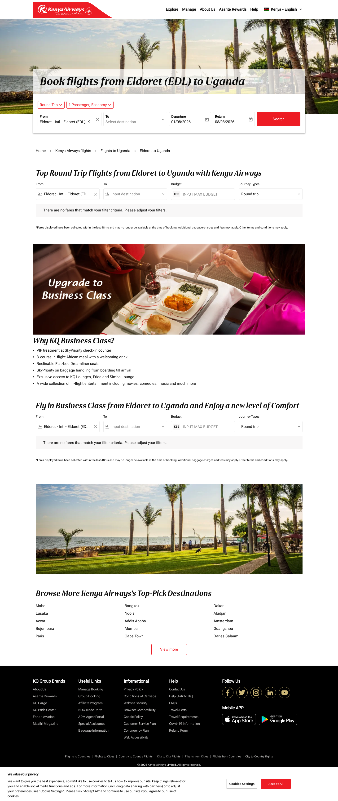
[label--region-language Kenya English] (283, 9)
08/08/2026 (224, 122)
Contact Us (177, 689)
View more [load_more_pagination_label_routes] (169, 649)
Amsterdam (223, 621)
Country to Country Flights (136, 756)
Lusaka (42, 613)
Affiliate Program (90, 703)
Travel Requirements (183, 717)
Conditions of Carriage (140, 696)
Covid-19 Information (184, 723)
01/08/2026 (181, 122)
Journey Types (249, 184)
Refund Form (178, 730)
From (44, 116)
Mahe (40, 606)
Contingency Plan (136, 730)
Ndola (130, 613)
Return (220, 116)
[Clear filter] (95, 194)
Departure (178, 116)
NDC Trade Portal (90, 710)
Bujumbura (45, 628)
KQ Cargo (40, 703)
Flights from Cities (196, 756)
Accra (40, 621)
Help (254, 9)
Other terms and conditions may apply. (263, 227)
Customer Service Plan (140, 723)
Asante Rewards (232, 9)
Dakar (219, 606)
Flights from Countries (227, 756)
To (107, 116)
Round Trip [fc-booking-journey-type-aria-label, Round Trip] (49, 105)
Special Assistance (91, 723)
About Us (207, 9)
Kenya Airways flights (73, 150)
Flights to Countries (77, 756)
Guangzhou (223, 628)
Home (41, 150)
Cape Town (134, 636)
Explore (172, 9)
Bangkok (132, 606)
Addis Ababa (135, 621)
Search (279, 119)
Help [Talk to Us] (181, 696)
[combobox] (67, 122)
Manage (189, 9)
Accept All (276, 784)
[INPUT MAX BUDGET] (206, 194)
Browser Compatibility (139, 710)
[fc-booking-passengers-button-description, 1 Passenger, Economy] (88, 105)
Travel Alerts (178, 710)
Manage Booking (90, 689)
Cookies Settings (242, 784)
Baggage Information (93, 730)
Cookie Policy (133, 717)
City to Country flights (259, 756)
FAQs (173, 703)
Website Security (135, 703)
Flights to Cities (104, 756)
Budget (176, 184)
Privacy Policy (133, 689)
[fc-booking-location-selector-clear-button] (98, 119)
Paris (40, 636)
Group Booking (89, 696)
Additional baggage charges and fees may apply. (208, 227)
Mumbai (132, 628)
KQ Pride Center (44, 710)
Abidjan (220, 613)
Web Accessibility (136, 737)
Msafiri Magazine (45, 723)
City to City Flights (168, 756)
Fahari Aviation (44, 717)
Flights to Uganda (115, 150)
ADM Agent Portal (91, 717)
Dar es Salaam (226, 636)
